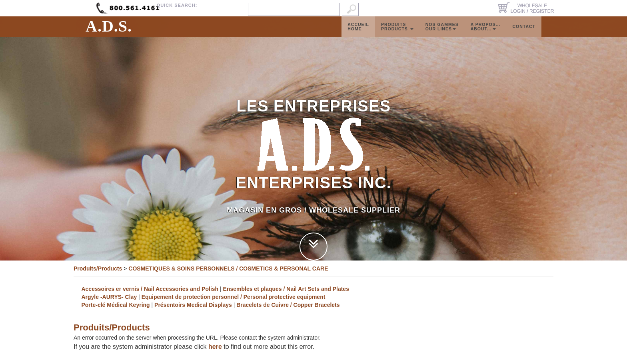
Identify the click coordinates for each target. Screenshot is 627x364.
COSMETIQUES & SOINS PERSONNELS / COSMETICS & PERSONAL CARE (228, 268)
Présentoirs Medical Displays (194, 305)
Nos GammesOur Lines (442, 34)
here (215, 346)
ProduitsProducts (397, 34)
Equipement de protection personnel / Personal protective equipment (233, 297)
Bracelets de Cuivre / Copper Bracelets (287, 305)
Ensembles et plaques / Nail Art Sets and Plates (286, 289)
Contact (523, 34)
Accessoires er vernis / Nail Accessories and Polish (149, 289)
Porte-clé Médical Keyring (115, 305)
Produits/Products (98, 268)
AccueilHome (358, 34)
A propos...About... (486, 34)
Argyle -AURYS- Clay (109, 297)
